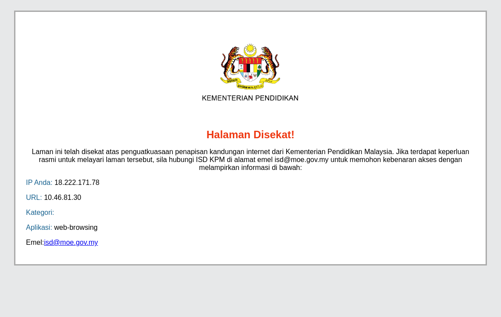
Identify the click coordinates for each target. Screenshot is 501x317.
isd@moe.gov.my (71, 242)
